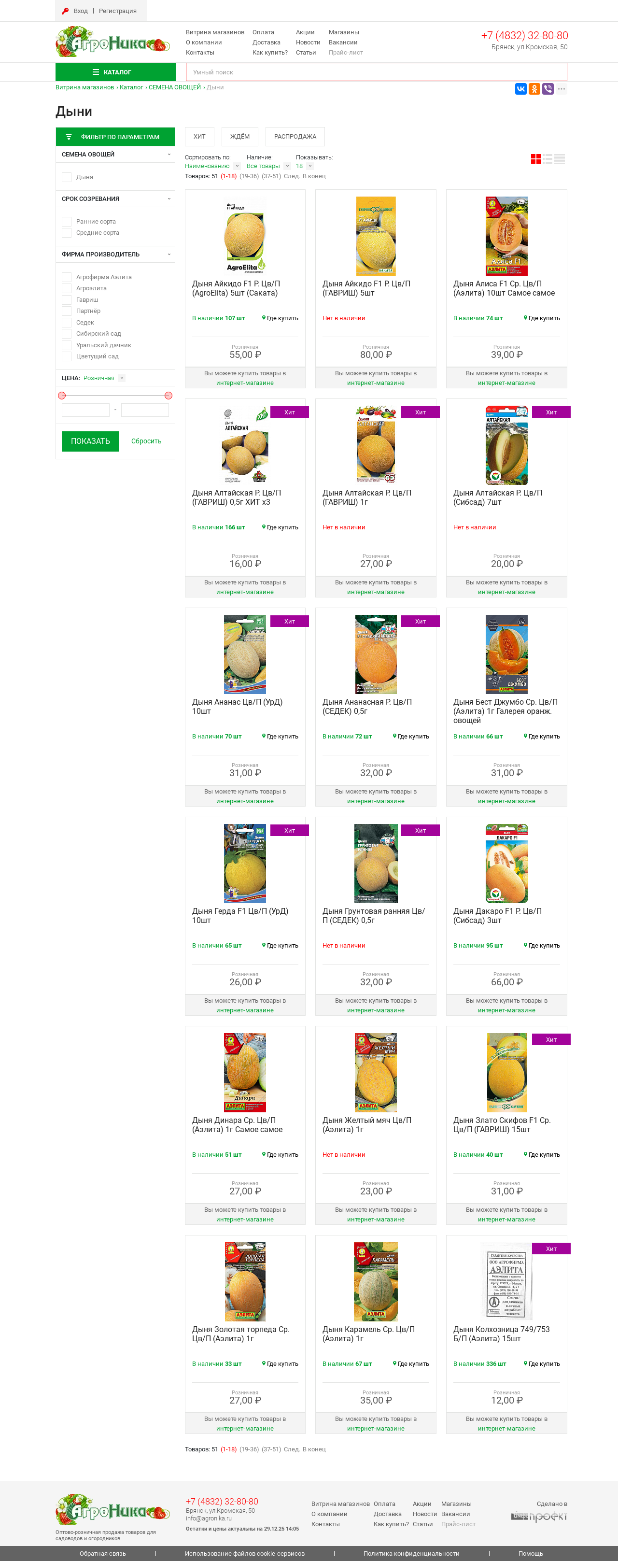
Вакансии (343, 42)
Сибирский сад (98, 333)
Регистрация (118, 10)
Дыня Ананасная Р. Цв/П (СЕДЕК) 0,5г (367, 706)
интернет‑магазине (245, 382)
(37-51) (271, 176)
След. (292, 176)
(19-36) (249, 176)
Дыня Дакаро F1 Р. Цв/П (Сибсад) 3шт (497, 916)
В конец (314, 176)
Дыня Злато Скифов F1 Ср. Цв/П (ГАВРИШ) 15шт (502, 1125)
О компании (204, 42)
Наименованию (207, 166)
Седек (85, 322)
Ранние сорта (96, 221)
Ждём (240, 136)
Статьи (306, 52)
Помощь (531, 1553)
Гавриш (87, 299)
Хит (200, 136)
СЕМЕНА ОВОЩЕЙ (175, 87)
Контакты (200, 52)
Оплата (263, 32)
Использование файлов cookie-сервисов (245, 1553)
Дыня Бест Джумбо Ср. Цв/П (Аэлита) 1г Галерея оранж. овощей (505, 711)
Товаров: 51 (202, 176)
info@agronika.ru (209, 1518)
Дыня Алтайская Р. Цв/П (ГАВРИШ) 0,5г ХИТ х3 (236, 497)
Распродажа (295, 136)
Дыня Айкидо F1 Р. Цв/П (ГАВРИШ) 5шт (366, 288)
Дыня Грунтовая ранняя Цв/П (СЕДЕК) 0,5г (374, 916)
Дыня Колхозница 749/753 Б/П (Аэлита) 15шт (501, 1334)
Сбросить (146, 441)
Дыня (84, 177)
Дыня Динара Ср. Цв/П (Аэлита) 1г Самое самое (237, 1125)
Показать (90, 441)
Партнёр (88, 310)
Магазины (344, 32)
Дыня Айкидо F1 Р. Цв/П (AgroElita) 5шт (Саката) (236, 288)
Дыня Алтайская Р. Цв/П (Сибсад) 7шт (497, 497)
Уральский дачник (103, 345)
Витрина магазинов (215, 32)
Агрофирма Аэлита (104, 277)
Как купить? (270, 52)
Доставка (267, 42)
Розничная (99, 378)
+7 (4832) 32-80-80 (524, 35)
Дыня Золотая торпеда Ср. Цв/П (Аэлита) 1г (241, 1334)
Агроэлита (91, 288)
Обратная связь (103, 1553)
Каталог (131, 87)
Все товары (263, 166)
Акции (305, 32)
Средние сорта (97, 232)
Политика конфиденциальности (412, 1553)
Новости (308, 42)
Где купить (280, 318)
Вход (81, 10)
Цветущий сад (97, 356)
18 (299, 166)
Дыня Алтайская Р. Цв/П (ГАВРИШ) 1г (367, 497)
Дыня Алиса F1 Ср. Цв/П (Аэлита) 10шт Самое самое (504, 288)
